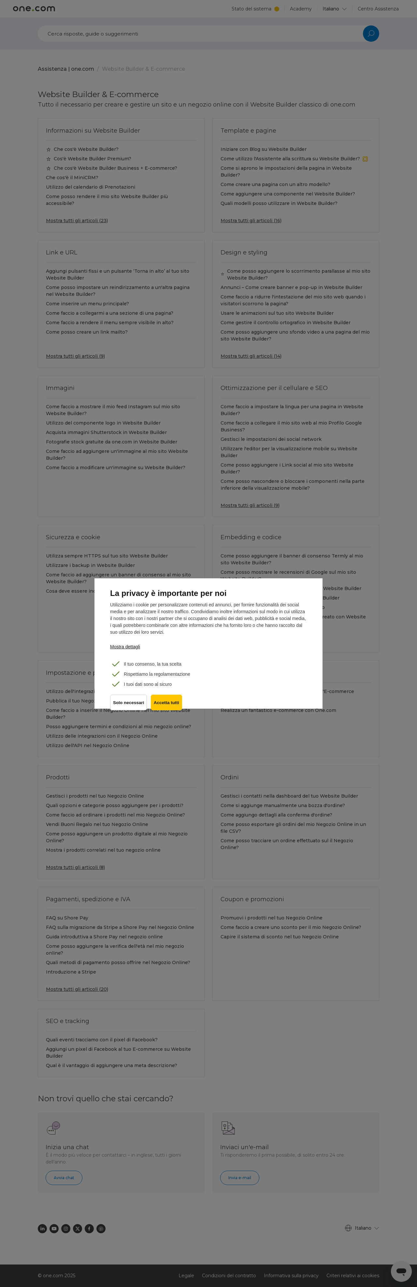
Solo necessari (128, 704)
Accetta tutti (167, 704)
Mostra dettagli (125, 646)
